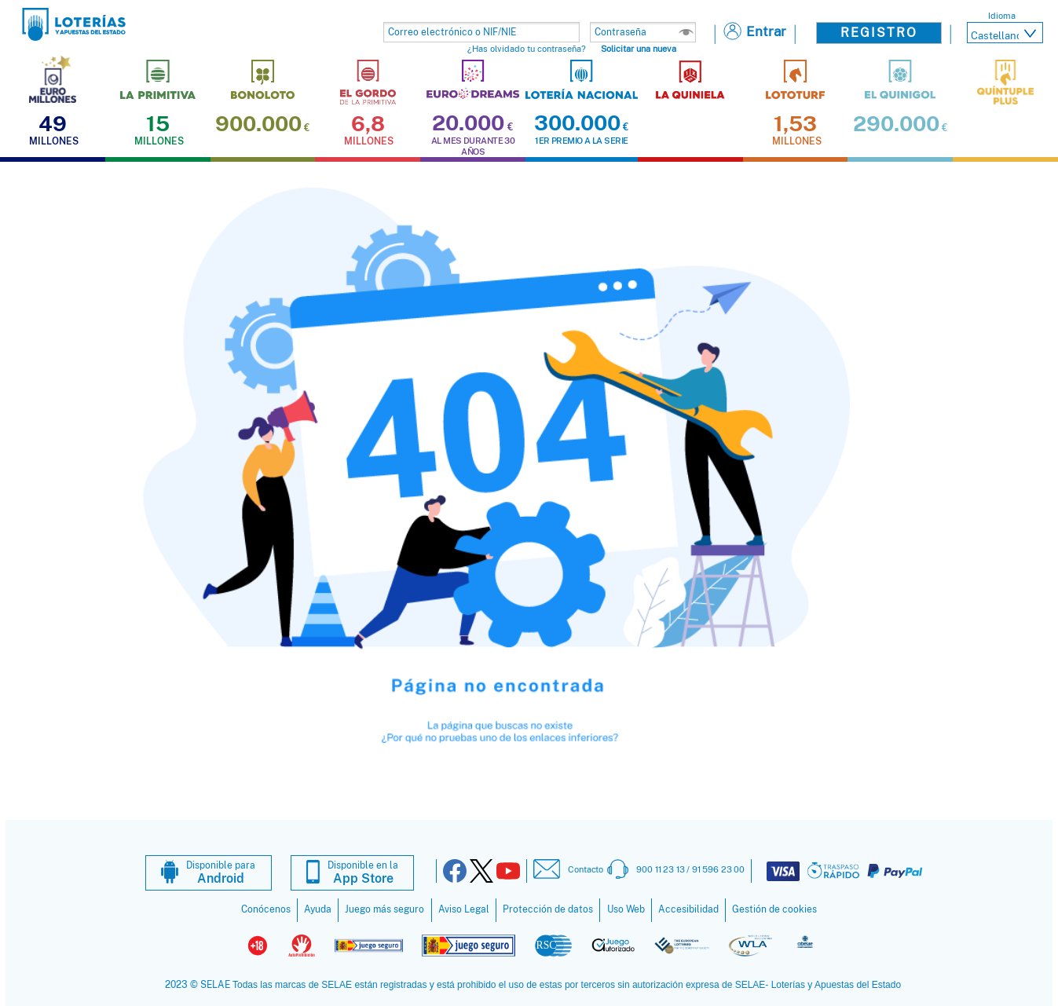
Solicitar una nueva (638, 48)
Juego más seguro (384, 909)
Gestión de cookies (774, 909)
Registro (878, 32)
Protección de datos (548, 909)
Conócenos (266, 909)
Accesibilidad (688, 909)
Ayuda (317, 909)
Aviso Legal (463, 909)
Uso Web (626, 909)
